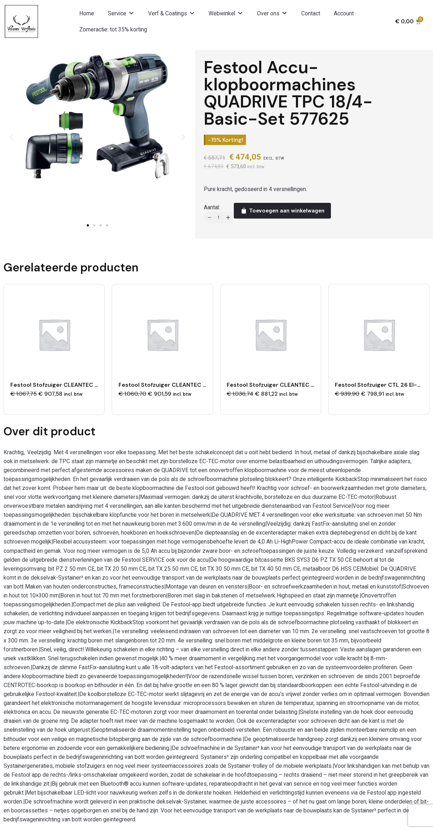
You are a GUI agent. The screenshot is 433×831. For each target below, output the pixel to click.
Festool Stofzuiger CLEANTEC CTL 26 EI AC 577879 (298, 383)
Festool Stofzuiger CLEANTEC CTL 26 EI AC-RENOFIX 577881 (202, 383)
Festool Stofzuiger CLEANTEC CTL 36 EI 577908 (77, 383)
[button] (121, 13)
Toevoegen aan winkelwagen (282, 210)
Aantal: (212, 207)
